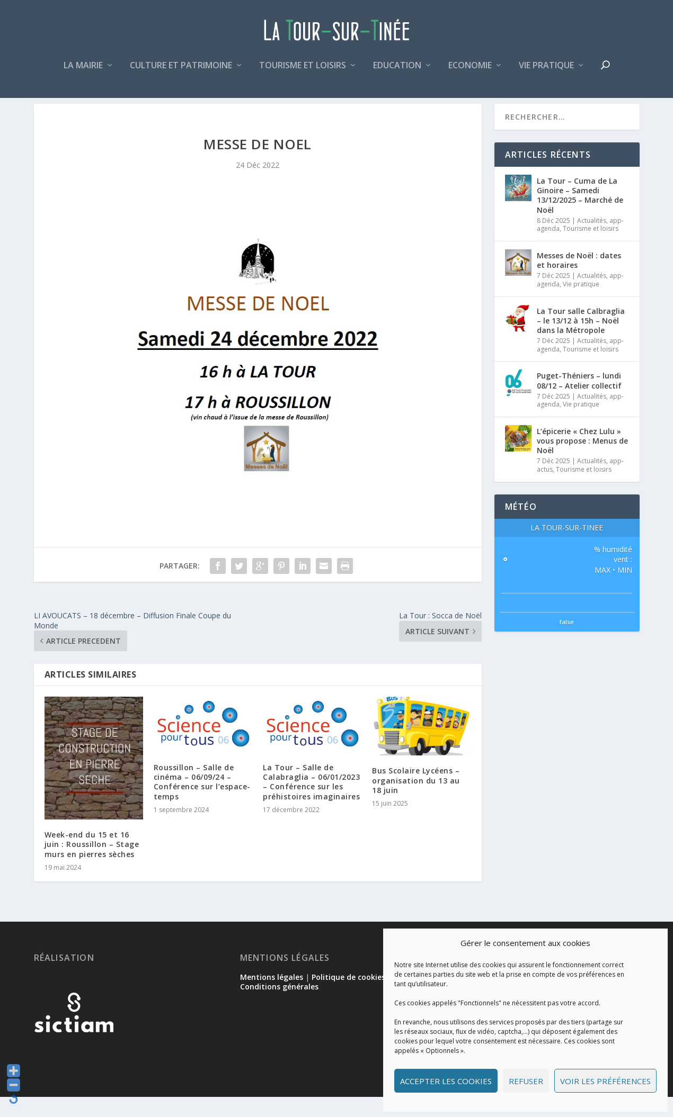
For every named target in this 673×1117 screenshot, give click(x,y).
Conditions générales (279, 1007)
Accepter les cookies (446, 1081)
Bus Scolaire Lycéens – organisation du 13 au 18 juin (416, 800)
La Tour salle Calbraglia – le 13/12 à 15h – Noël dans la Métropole (581, 340)
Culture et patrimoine (181, 71)
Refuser (526, 1081)
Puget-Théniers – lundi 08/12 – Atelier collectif (579, 400)
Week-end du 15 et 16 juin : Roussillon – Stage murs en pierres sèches (92, 864)
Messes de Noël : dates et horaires (579, 280)
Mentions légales (271, 997)
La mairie (83, 71)
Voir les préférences (605, 1081)
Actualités (591, 240)
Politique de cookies (348, 997)
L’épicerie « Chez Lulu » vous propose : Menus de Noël (582, 460)
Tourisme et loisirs (302, 71)
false (567, 642)
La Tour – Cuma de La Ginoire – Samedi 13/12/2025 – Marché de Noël (580, 215)
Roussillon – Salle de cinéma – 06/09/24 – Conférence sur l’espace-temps (202, 802)
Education (397, 71)
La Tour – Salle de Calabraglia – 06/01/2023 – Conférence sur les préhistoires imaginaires (311, 802)
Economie (470, 71)
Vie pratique (546, 71)
